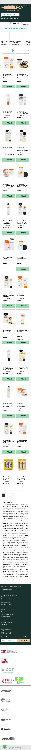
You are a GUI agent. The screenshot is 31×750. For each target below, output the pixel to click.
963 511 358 (8, 6)
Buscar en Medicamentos (14, 17)
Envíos (3, 609)
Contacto (15, 6)
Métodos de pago (6, 604)
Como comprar (5, 607)
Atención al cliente (6, 622)
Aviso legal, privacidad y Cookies (15, 748)
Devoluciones (5, 612)
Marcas (25, 6)
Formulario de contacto (7, 620)
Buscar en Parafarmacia (4, 17)
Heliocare (15, 23)
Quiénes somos (5, 602)
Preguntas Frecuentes (7, 614)
